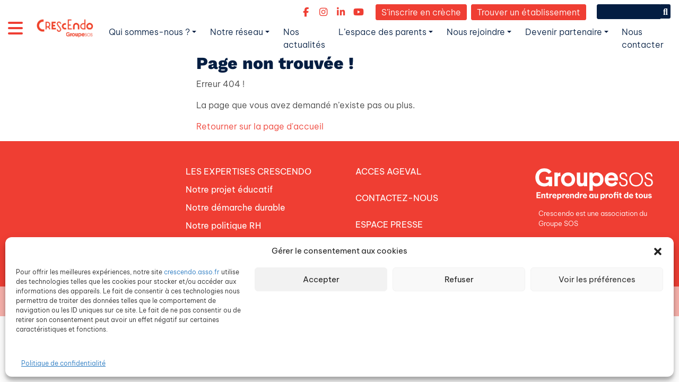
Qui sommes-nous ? (149, 32)
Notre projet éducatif (229, 189)
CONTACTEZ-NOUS (396, 198)
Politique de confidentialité (63, 363)
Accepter (321, 279)
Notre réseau (236, 32)
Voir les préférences (597, 279)
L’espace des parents (382, 32)
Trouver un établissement (528, 12)
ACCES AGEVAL (388, 171)
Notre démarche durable (235, 207)
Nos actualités (304, 38)
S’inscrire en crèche (421, 12)
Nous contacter (643, 38)
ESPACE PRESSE (389, 224)
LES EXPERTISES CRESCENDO (248, 171)
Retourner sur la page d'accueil (260, 126)
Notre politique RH (223, 225)
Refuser (459, 279)
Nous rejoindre (476, 32)
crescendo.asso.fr (192, 272)
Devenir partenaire (563, 32)
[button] (657, 251)
